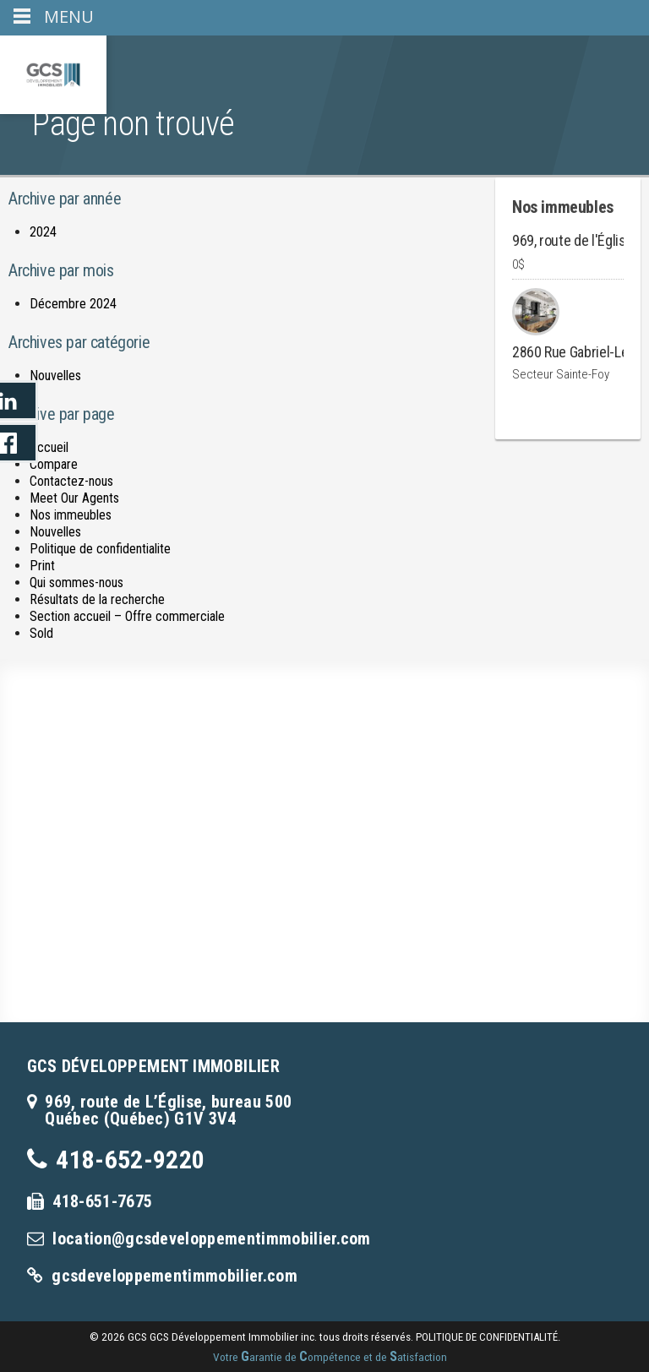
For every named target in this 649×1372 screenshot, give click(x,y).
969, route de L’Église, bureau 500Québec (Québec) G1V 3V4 (168, 1110)
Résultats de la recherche (97, 599)
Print (42, 566)
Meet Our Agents (74, 498)
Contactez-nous (71, 481)
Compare (54, 464)
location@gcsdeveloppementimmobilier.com (211, 1238)
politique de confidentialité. (488, 1337)
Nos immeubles (71, 515)
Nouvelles (55, 376)
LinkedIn (19, 400)
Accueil (49, 447)
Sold (41, 633)
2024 (43, 232)
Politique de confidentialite (100, 549)
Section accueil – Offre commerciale (127, 616)
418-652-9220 (130, 1159)
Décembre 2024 (73, 304)
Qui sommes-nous (76, 582)
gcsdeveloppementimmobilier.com (174, 1276)
